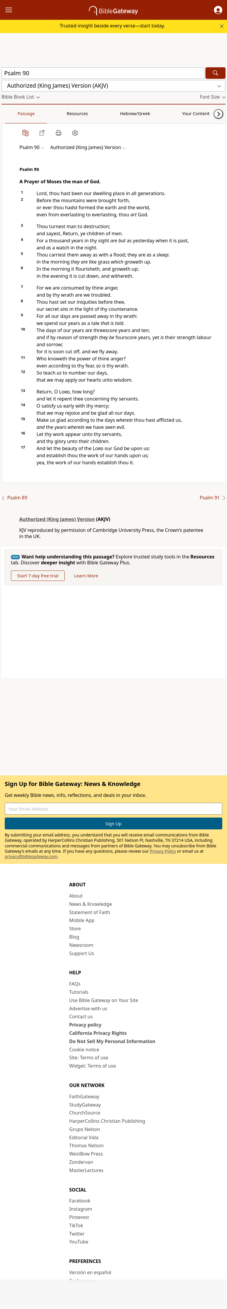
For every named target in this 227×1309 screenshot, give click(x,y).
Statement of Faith (89, 912)
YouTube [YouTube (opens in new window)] (78, 1241)
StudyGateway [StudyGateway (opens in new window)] (85, 1105)
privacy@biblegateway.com (31, 856)
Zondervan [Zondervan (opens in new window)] (81, 1162)
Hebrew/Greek (79, 113)
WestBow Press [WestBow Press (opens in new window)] (86, 1154)
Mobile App (81, 920)
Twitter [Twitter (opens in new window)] (77, 1233)
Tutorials (78, 992)
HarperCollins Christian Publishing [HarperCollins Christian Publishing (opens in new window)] (107, 1121)
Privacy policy (85, 1025)
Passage (14, 113)
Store (75, 928)
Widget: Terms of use (92, 1066)
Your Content (117, 113)
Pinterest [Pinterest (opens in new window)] (79, 1217)
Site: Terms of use (88, 1057)
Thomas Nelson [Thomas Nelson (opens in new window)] (86, 1145)
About (75, 896)
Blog (74, 937)
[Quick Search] (102, 73)
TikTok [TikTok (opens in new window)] (76, 1225)
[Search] (215, 73)
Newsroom (81, 945)
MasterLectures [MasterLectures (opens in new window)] (86, 1170)
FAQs (74, 983)
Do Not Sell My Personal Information (112, 1041)
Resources (43, 113)
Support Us (81, 953)
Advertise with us (88, 1008)
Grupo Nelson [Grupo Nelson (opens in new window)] (84, 1129)
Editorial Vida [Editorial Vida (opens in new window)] (83, 1137)
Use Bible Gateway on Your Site (103, 1000)
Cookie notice (84, 1049)
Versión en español (90, 1272)
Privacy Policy (163, 851)
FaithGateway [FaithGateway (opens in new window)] (84, 1096)
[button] (218, 10)
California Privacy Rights (98, 1033)
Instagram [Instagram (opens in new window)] (80, 1209)
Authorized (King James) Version (57, 519)
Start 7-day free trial (38, 575)
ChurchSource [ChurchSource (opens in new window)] (84, 1112)
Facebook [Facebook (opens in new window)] (79, 1200)
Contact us (81, 1016)
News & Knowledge (90, 904)
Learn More (86, 575)
